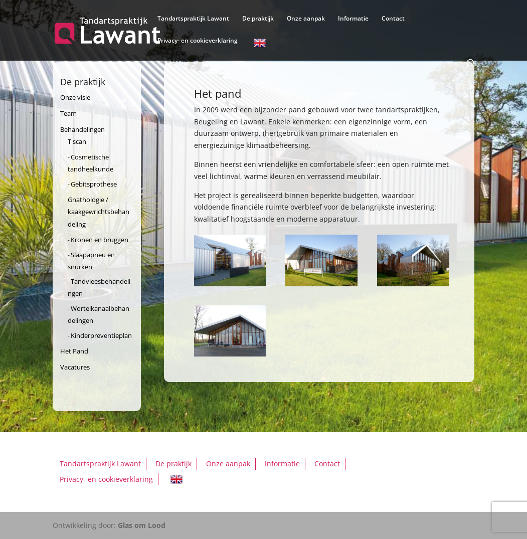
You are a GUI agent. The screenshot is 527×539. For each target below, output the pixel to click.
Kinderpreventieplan (101, 335)
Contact (393, 19)
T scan (77, 141)
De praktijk (258, 19)
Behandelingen (82, 129)
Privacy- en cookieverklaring (197, 41)
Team (68, 113)
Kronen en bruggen (99, 239)
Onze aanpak (306, 19)
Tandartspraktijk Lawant (193, 19)
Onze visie (75, 97)
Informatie (353, 19)
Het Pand (74, 350)
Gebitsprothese (94, 184)
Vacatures (75, 367)
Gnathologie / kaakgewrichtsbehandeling (98, 212)
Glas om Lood (141, 525)
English (260, 44)
